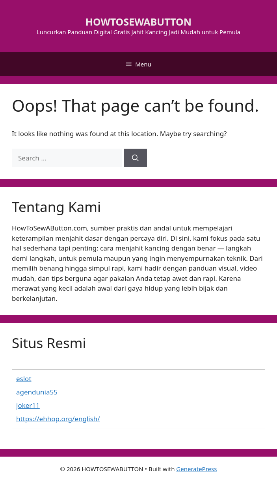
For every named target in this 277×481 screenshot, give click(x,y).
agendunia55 (37, 391)
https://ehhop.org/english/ (58, 418)
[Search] (135, 158)
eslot (24, 378)
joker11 (28, 405)
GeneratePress (196, 469)
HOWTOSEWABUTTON (138, 21)
